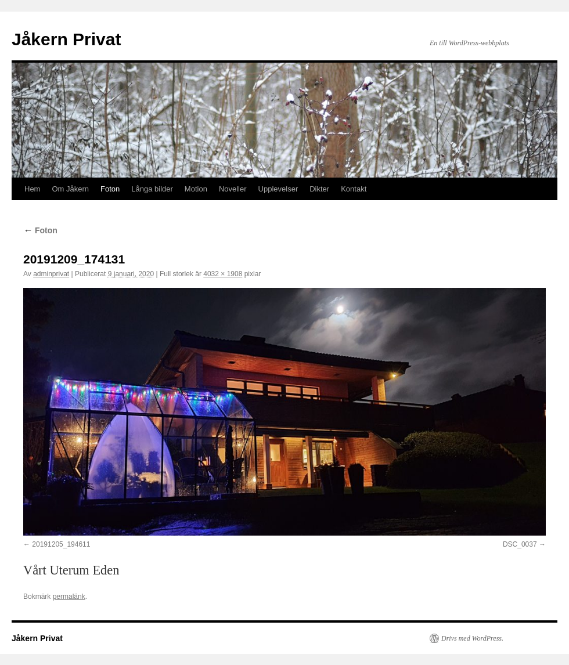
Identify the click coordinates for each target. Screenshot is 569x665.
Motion (196, 189)
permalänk (69, 596)
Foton (110, 189)
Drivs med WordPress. (472, 638)
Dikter (319, 189)
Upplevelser (278, 189)
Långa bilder (152, 189)
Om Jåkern (70, 189)
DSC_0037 (520, 544)
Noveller (233, 189)
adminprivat (51, 274)
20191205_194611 (61, 544)
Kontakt (353, 189)
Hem (32, 189)
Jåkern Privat (66, 39)
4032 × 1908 (222, 274)
